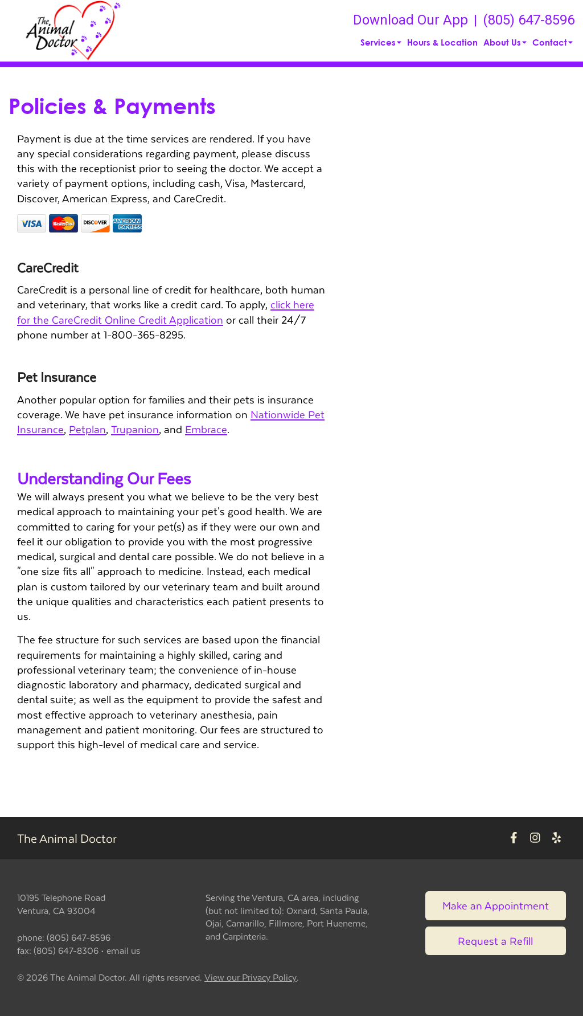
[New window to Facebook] (514, 838)
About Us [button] (505, 42)
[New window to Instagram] (535, 838)
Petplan (87, 429)
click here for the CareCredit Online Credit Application (165, 311)
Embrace (206, 429)
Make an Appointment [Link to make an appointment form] (495, 905)
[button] (73, 31)
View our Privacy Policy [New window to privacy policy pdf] (250, 977)
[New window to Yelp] (556, 838)
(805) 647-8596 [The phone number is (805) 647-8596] (528, 20)
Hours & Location (442, 42)
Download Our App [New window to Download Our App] (410, 20)
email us (123, 950)
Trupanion (135, 429)
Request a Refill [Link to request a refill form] (495, 940)
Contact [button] (552, 42)
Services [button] (380, 42)
